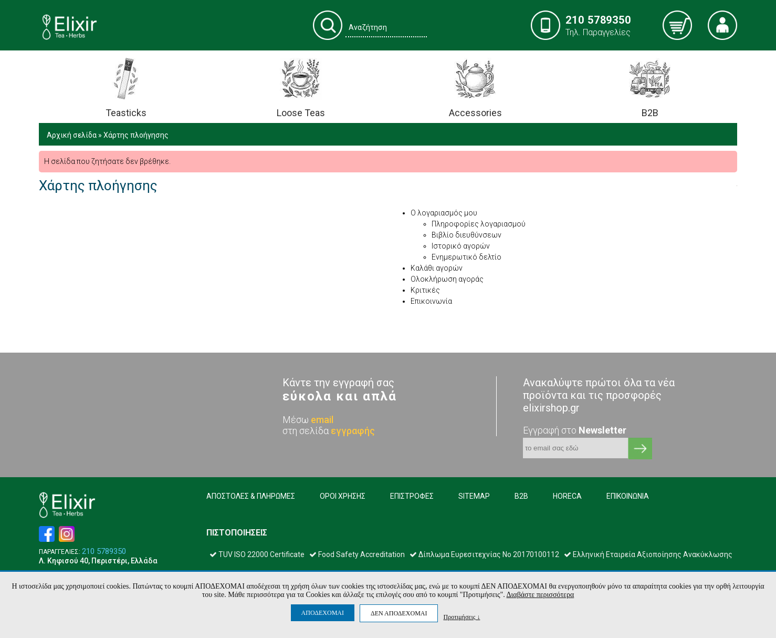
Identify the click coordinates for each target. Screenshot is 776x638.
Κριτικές (425, 290)
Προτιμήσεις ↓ (461, 616)
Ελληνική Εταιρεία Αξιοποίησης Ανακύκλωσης (648, 554)
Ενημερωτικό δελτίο (466, 257)
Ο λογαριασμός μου (444, 213)
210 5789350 (104, 551)
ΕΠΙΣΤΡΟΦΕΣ (412, 496)
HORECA (567, 496)
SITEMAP (474, 496)
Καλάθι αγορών (437, 268)
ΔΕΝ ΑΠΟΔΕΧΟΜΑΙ (399, 613)
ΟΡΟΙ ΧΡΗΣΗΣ (342, 496)
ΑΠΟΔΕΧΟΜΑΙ (322, 612)
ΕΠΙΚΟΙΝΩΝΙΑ (627, 496)
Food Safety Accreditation (357, 554)
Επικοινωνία (431, 301)
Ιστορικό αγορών (461, 246)
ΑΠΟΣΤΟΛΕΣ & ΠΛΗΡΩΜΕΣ (250, 496)
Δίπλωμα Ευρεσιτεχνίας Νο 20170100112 (484, 554)
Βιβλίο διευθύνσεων (466, 235)
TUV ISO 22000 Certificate (257, 554)
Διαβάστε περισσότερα (540, 595)
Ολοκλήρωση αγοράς (447, 279)
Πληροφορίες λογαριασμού (479, 224)
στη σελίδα (328, 430)
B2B (521, 496)
